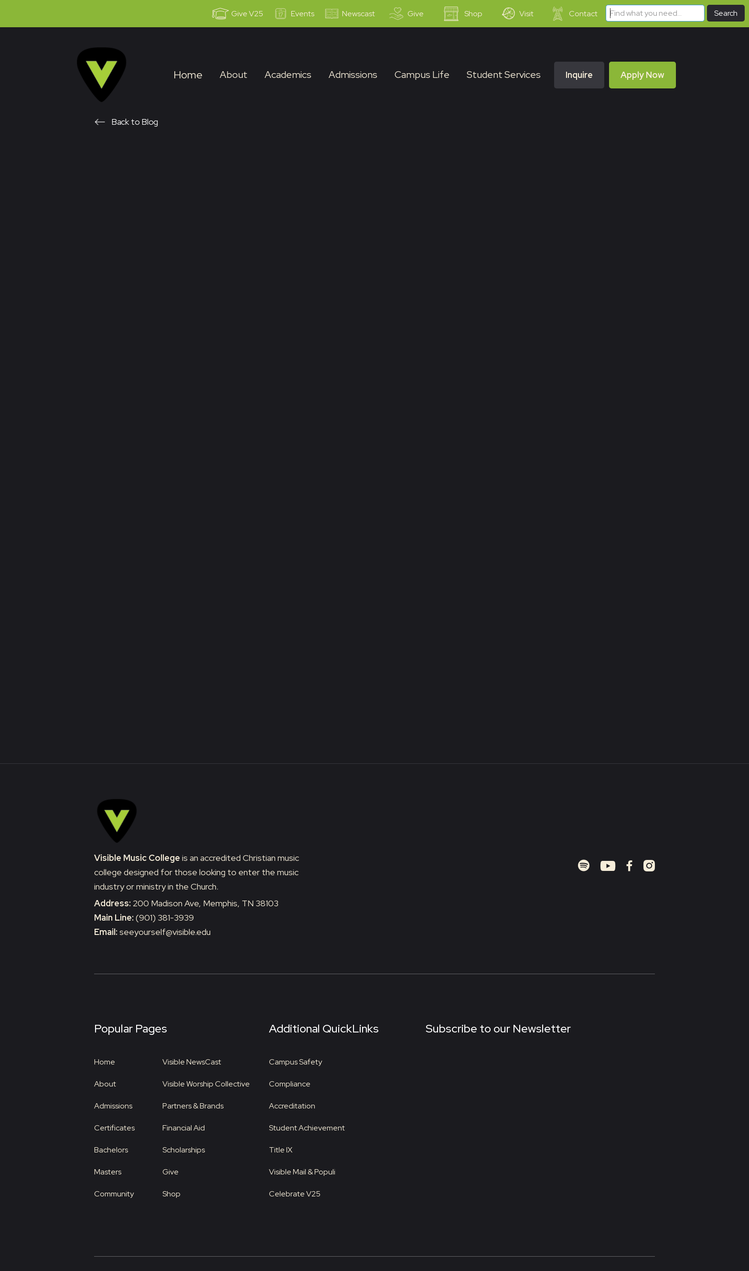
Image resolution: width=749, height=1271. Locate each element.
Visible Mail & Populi (302, 1186)
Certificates (114, 1142)
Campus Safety (295, 1076)
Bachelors (111, 1164)
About (105, 1098)
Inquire (579, 74)
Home (188, 75)
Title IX (280, 1164)
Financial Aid (183, 1142)
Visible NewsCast (191, 1076)
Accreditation (292, 1120)
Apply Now (642, 74)
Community (114, 1208)
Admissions (113, 1120)
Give (170, 1186)
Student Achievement (307, 1142)
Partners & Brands (193, 1120)
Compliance (289, 1098)
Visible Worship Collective (206, 1098)
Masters (107, 1186)
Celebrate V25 (295, 1208)
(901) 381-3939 (165, 931)
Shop (171, 1208)
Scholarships (183, 1164)
